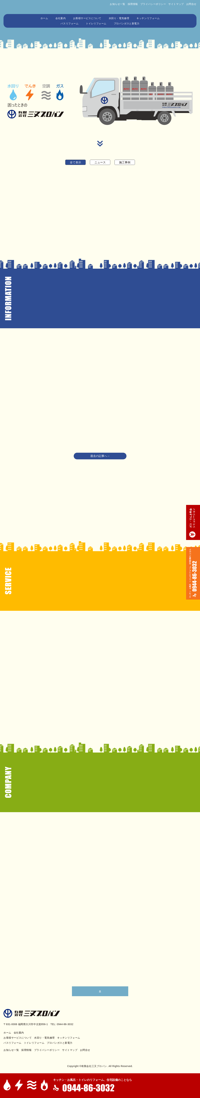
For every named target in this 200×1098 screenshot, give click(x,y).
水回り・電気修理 (119, 18)
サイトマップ (176, 4)
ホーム (44, 18)
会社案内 (60, 18)
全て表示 (75, 162)
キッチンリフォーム (148, 18)
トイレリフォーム (96, 23)
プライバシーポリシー (153, 4)
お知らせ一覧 (117, 4)
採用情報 (133, 4)
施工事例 (124, 162)
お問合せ (191, 4)
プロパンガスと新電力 (126, 23)
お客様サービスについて (87, 18)
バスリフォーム (69, 23)
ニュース (100, 162)
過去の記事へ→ (100, 455)
